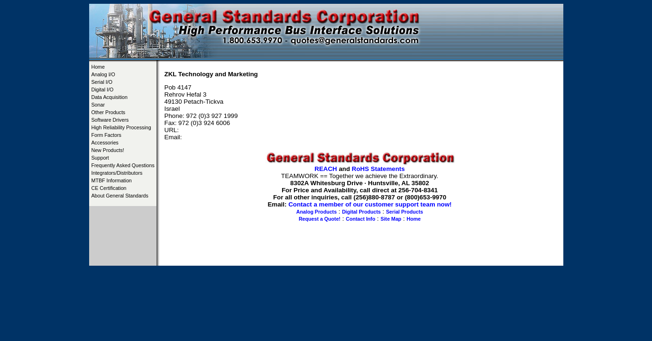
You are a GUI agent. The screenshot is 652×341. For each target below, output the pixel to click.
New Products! (108, 150)
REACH (325, 168)
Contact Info (360, 219)
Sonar (98, 105)
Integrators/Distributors (117, 173)
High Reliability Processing (121, 127)
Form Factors (106, 135)
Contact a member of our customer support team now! (369, 204)
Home (98, 67)
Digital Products (361, 212)
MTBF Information (112, 180)
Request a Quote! (319, 219)
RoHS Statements (378, 168)
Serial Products (404, 212)
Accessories (105, 142)
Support (100, 158)
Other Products (109, 112)
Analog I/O (103, 74)
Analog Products (316, 212)
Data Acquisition (110, 97)
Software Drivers (110, 120)
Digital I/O (103, 89)
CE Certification (109, 188)
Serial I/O (102, 82)
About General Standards (120, 195)
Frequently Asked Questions (123, 165)
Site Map (391, 219)
